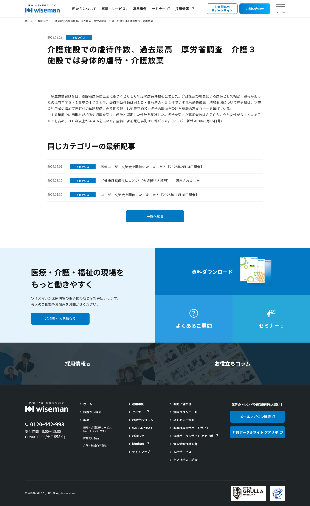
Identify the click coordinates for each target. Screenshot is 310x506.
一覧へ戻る (155, 216)
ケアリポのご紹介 (185, 460)
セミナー (159, 8)
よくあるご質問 (183, 420)
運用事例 (140, 8)
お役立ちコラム (142, 420)
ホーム (29, 21)
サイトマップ (141, 452)
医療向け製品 (91, 438)
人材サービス (182, 452)
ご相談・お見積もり (60, 318)
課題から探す (92, 412)
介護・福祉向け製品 (95, 445)
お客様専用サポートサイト (191, 428)
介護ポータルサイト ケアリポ (193, 436)
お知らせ (42, 21)
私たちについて (84, 8)
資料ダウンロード (185, 412)
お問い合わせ (182, 404)
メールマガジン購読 (255, 416)
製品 (86, 420)
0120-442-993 (47, 424)
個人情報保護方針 (185, 444)
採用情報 (182, 8)
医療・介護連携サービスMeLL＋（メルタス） (97, 429)
